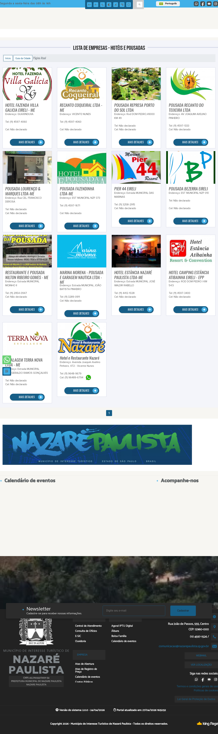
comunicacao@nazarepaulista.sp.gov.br (184, 646)
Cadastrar (183, 610)
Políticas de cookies (206, 690)
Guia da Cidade (22, 58)
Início (8, 58)
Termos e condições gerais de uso (197, 686)
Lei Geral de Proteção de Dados (196, 699)
